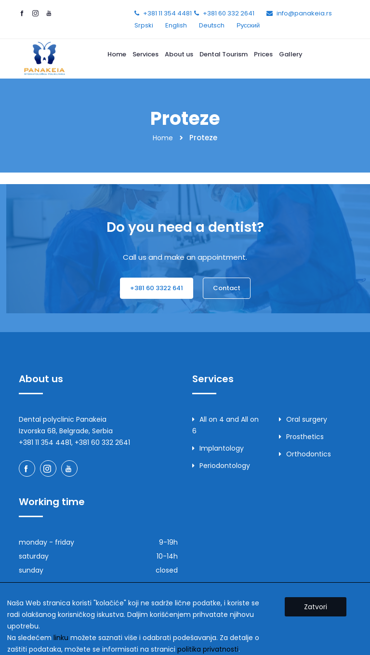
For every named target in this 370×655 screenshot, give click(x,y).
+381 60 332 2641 (228, 13)
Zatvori (315, 607)
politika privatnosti (207, 649)
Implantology (218, 448)
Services (145, 54)
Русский (248, 25)
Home (116, 54)
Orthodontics (305, 454)
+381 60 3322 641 (156, 288)
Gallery (291, 54)
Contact (226, 288)
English (176, 25)
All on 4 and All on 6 (225, 425)
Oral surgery (303, 419)
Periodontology (221, 465)
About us (179, 54)
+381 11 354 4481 (167, 13)
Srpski (143, 25)
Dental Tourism (223, 54)
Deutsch (212, 25)
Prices (263, 54)
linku (60, 637)
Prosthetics (301, 436)
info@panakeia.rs (304, 13)
